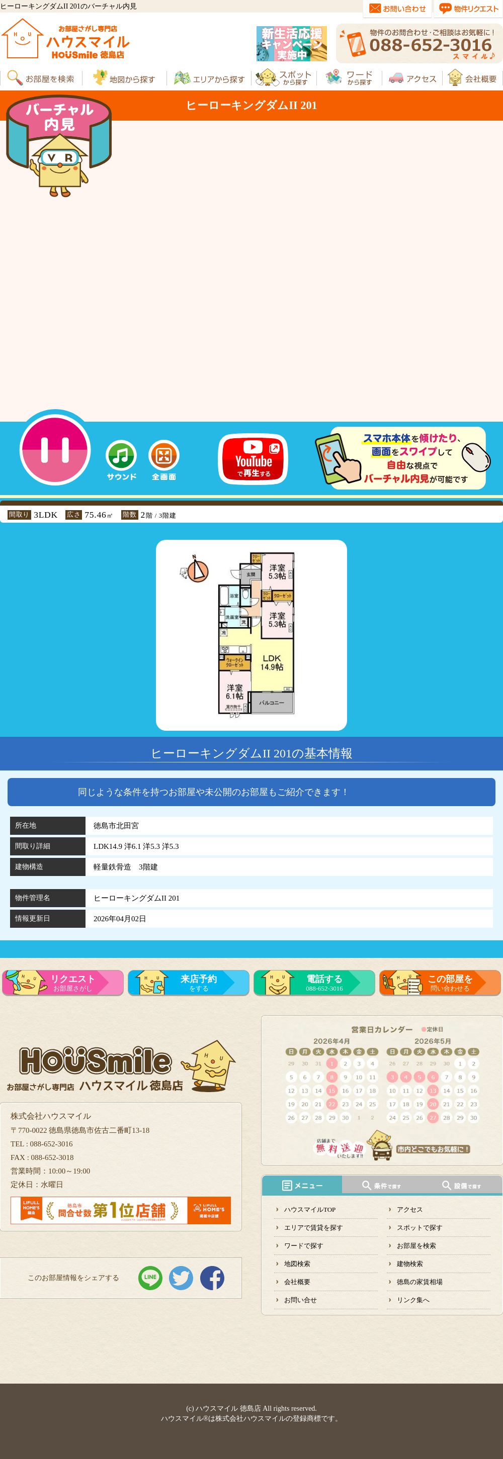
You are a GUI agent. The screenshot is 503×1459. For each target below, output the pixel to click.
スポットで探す (420, 1227)
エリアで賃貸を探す (313, 1227)
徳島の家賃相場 (420, 1282)
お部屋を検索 (416, 1245)
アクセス (410, 1209)
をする (198, 983)
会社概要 (297, 1282)
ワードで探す (303, 1245)
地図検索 (297, 1264)
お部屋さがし (73, 983)
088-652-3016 (324, 983)
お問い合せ (300, 1300)
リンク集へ (413, 1300)
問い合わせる (450, 983)
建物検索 (410, 1264)
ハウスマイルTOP (310, 1209)
